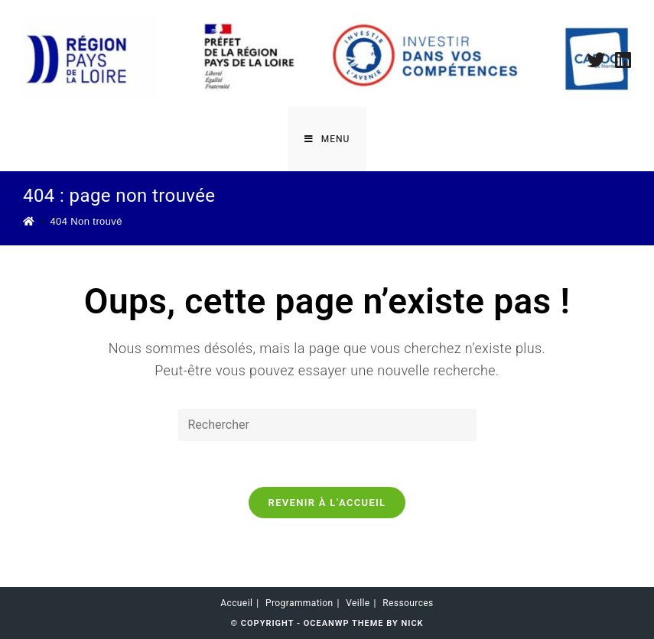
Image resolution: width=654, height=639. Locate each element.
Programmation (299, 603)
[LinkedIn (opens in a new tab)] (620, 59)
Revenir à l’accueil (327, 502)
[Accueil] (28, 221)
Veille (357, 603)
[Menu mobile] (327, 139)
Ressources (407, 603)
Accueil (236, 603)
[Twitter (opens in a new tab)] (596, 59)
